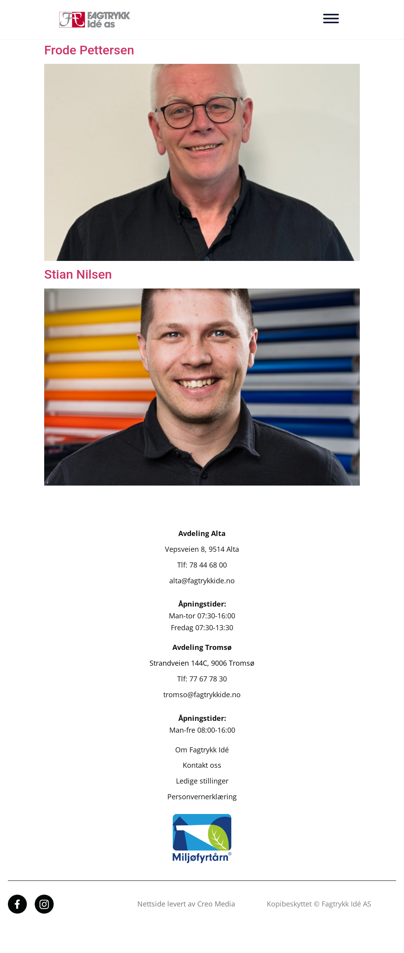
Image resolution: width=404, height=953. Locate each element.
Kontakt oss (202, 765)
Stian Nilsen (78, 274)
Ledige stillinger (202, 780)
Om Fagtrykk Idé (202, 749)
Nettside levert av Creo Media (186, 903)
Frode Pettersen (89, 50)
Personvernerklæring (202, 796)
